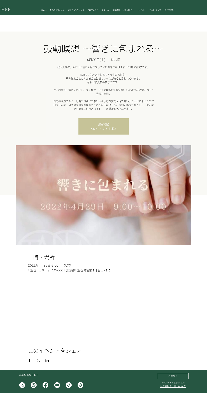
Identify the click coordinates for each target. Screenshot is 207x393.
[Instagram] (34, 385)
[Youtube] (57, 385)
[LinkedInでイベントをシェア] (47, 360)
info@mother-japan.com (173, 382)
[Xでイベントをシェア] (38, 360)
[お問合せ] (173, 376)
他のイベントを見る (104, 128)
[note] (22, 385)
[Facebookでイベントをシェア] (29, 360)
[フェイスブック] (45, 385)
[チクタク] (69, 385)
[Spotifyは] (80, 385)
